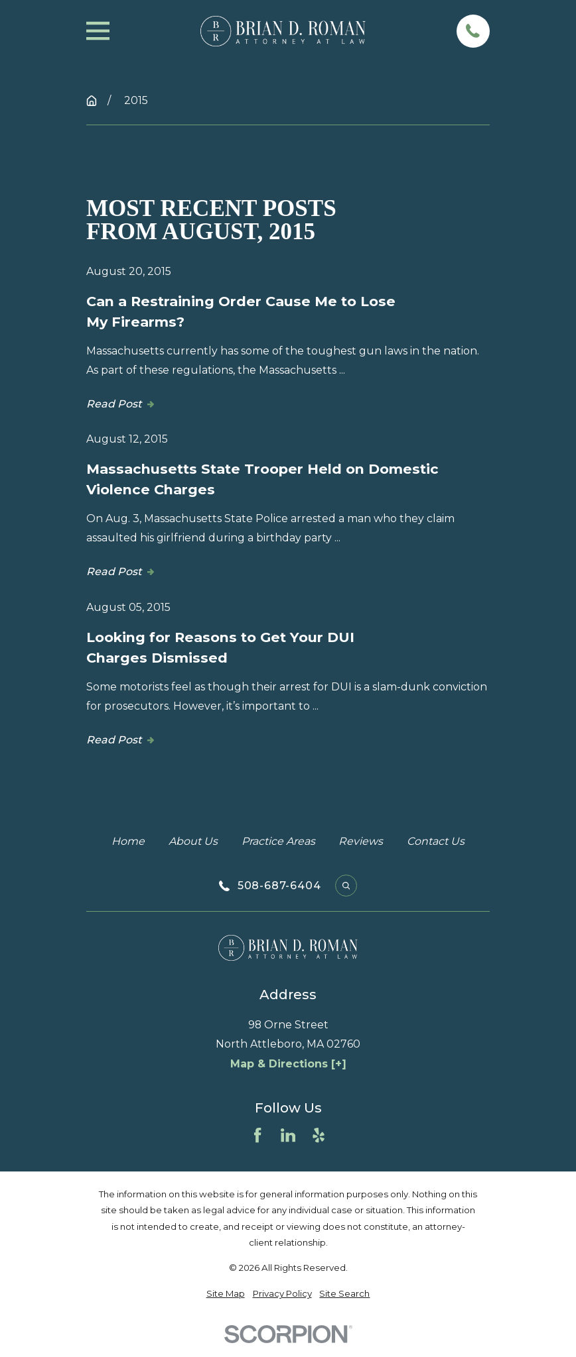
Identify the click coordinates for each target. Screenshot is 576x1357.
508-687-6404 (279, 886)
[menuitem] (225, 1293)
